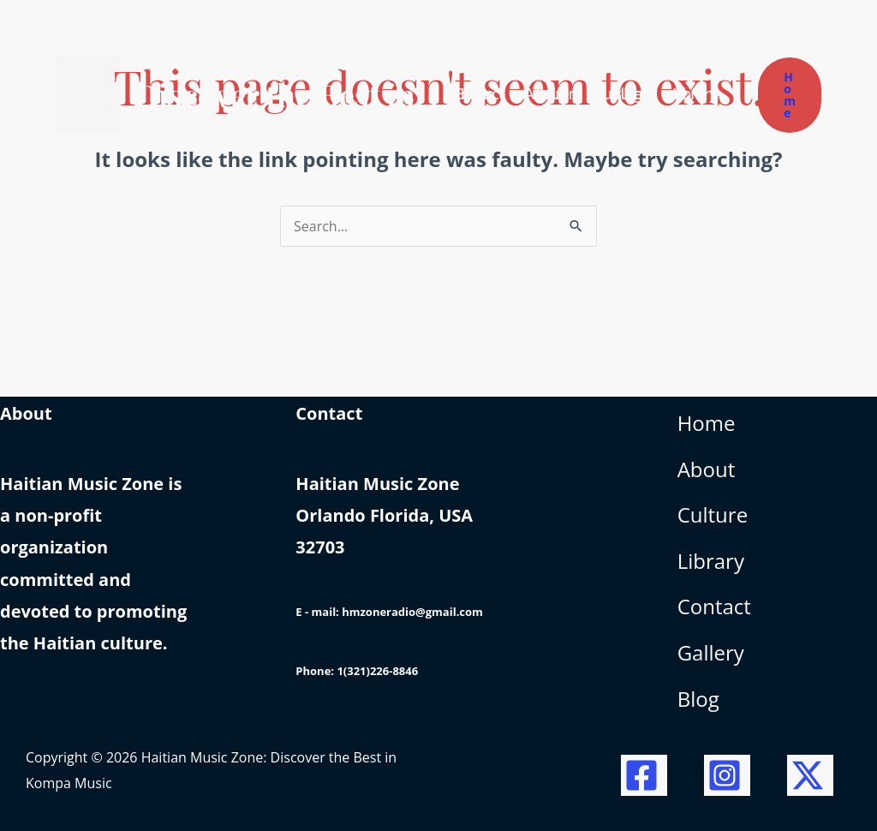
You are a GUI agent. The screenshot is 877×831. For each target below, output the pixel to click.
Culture (712, 514)
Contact (714, 606)
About (706, 469)
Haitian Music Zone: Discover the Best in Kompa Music (277, 94)
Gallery (710, 652)
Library (710, 561)
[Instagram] (727, 775)
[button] (789, 95)
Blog (698, 699)
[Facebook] (644, 775)
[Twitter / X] (810, 775)
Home (706, 423)
